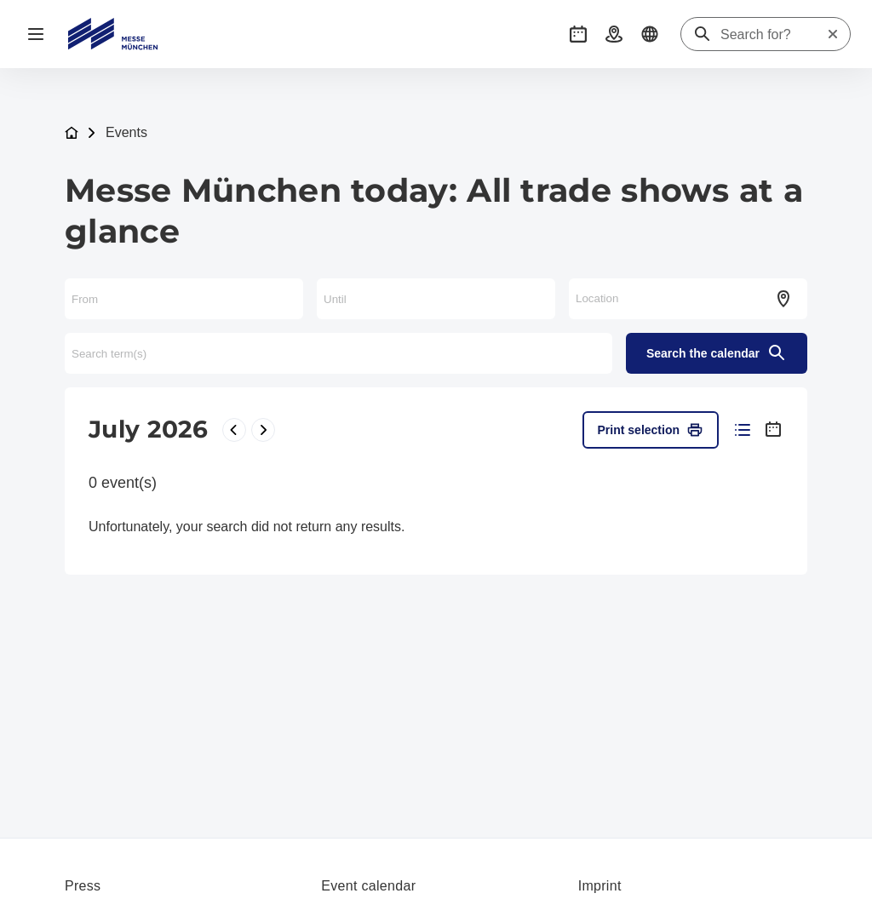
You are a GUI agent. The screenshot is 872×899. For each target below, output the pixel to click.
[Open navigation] (35, 34)
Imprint (600, 886)
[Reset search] (833, 34)
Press (82, 886)
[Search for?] (773, 35)
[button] (578, 34)
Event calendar (368, 886)
